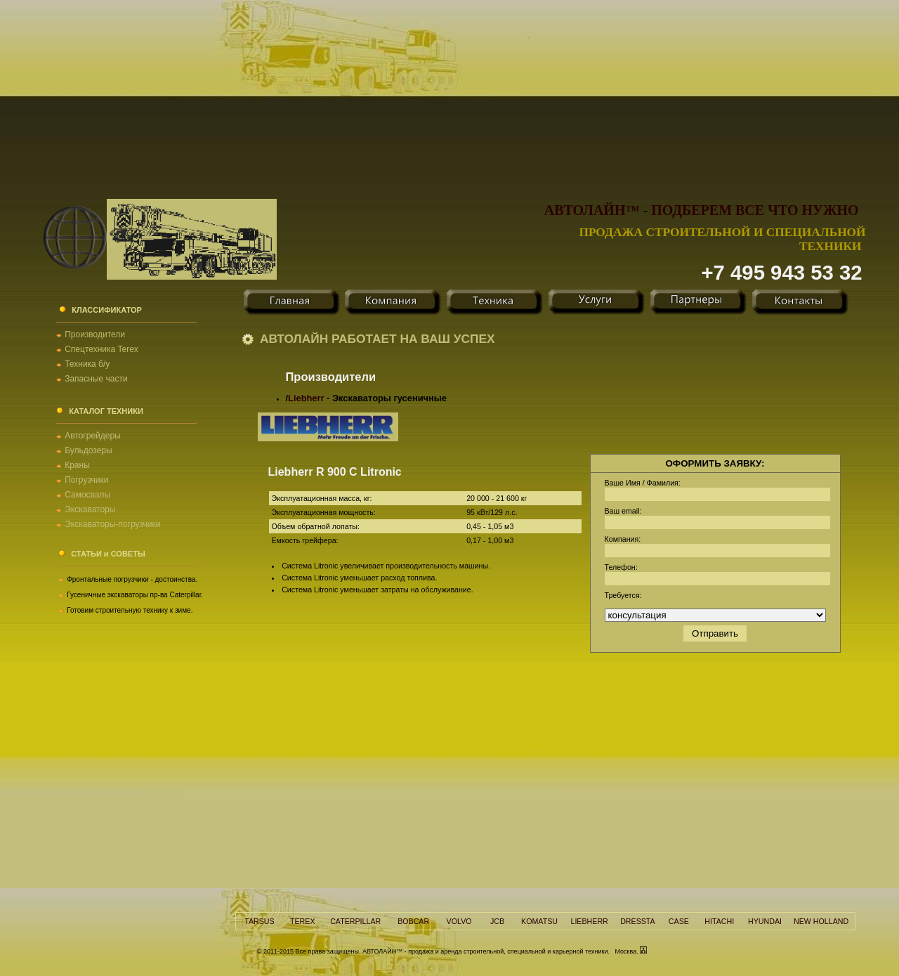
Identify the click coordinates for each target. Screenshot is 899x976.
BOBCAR (413, 921)
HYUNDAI (765, 921)
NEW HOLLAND (821, 921)
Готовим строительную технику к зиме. (129, 610)
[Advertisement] (449, 98)
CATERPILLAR (355, 921)
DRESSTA (637, 921)
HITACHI (719, 921)
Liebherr (306, 398)
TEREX (302, 921)
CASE (679, 921)
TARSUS (259, 921)
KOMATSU (539, 921)
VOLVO (459, 921)
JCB (497, 921)
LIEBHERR (589, 921)
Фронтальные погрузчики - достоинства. (132, 579)
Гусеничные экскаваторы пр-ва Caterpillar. (135, 595)
